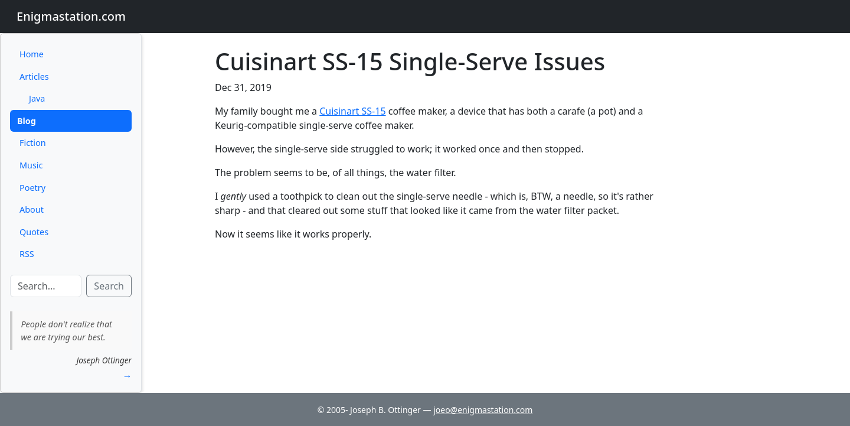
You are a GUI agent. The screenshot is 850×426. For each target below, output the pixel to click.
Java (37, 98)
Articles (34, 76)
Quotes (33, 232)
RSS (26, 253)
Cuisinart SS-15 (352, 111)
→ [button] (127, 375)
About (31, 209)
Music (30, 165)
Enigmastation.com (71, 16)
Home (31, 54)
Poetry (32, 187)
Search (109, 285)
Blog (26, 120)
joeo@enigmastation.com (482, 409)
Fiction (32, 142)
